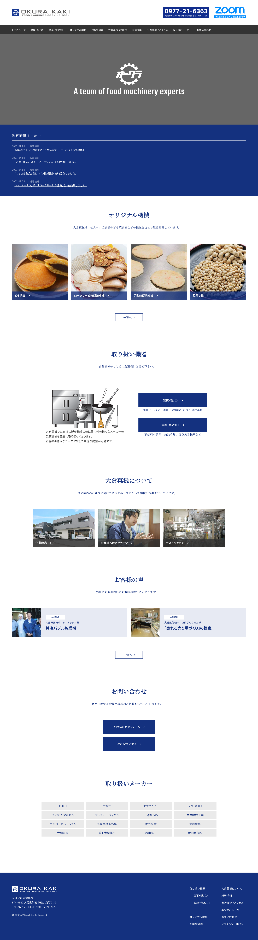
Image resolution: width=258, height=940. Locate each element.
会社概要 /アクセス (157, 30)
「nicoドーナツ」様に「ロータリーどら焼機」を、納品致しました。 (50, 185)
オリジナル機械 (78, 30)
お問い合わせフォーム (127, 727)
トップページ (19, 30)
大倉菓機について (118, 30)
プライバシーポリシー (233, 924)
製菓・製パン (37, 30)
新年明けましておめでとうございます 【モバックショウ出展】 (49, 150)
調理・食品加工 (57, 30)
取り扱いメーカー (182, 30)
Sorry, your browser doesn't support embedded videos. (129, 79)
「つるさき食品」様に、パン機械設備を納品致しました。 (45, 173)
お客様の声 (97, 30)
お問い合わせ (204, 30)
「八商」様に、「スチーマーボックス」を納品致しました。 (45, 162)
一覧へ (34, 136)
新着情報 (137, 30)
